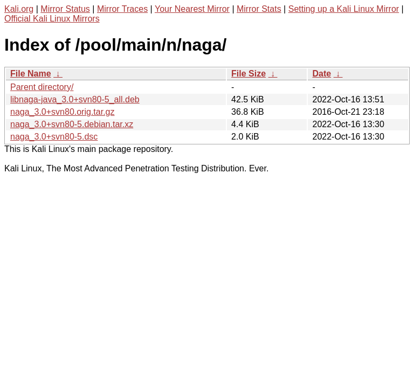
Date (321, 73)
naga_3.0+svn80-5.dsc (54, 136)
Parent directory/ (41, 87)
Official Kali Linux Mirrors (52, 18)
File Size (248, 73)
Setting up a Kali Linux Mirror (343, 8)
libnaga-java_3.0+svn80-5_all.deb (75, 99)
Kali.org (18, 8)
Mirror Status (65, 8)
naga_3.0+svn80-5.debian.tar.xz (71, 124)
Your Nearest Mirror (192, 8)
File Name (30, 73)
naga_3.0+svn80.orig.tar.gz (62, 111)
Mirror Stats (259, 8)
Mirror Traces (122, 8)
